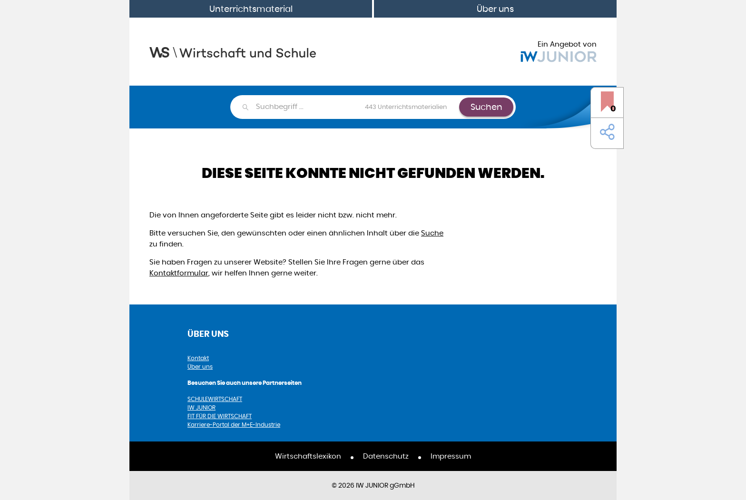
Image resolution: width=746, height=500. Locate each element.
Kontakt (198, 358)
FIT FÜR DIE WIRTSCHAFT (219, 416)
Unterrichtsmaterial (251, 9)
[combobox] (357, 107)
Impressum (451, 456)
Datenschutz (386, 456)
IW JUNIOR (201, 407)
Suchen (486, 107)
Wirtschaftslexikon (308, 456)
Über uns (495, 9)
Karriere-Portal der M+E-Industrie (233, 425)
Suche (432, 233)
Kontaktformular (178, 273)
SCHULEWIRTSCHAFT (214, 399)
